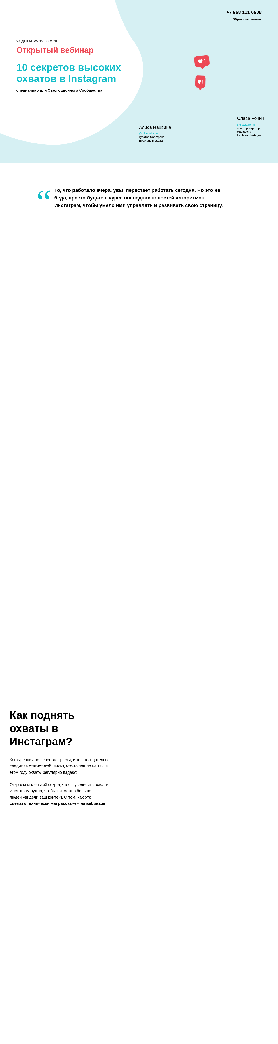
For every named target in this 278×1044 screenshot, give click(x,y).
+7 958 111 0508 (244, 12)
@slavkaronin (246, 124)
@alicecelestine (149, 133)
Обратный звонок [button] (247, 19)
